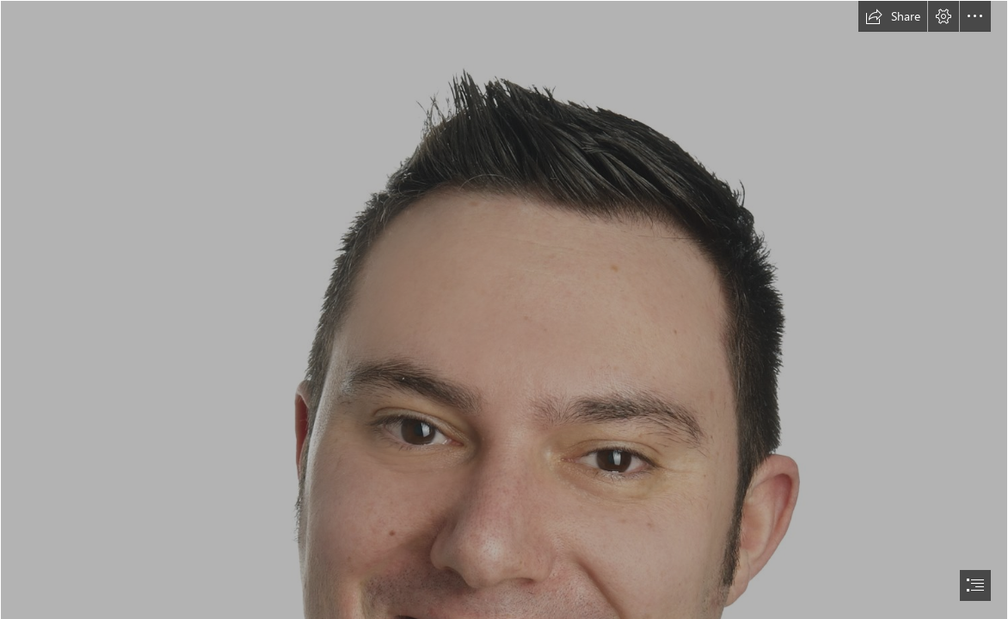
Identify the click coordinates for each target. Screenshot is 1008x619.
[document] (504, 309)
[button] (892, 16)
